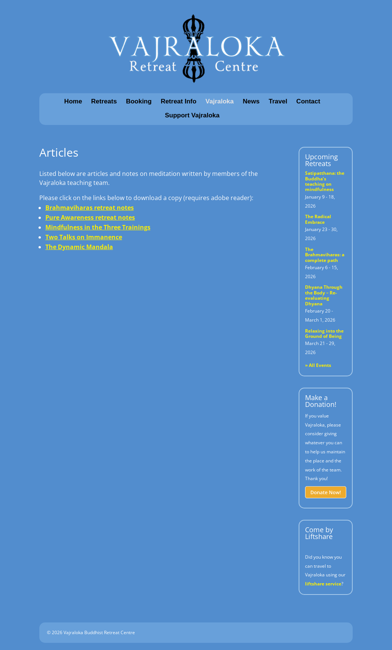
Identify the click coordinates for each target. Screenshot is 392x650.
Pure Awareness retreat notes (90, 217)
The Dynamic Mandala (79, 247)
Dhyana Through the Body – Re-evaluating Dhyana (323, 295)
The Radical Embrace (318, 219)
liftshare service (323, 584)
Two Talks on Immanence (83, 237)
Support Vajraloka (192, 115)
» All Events (318, 365)
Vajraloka (220, 101)
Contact (308, 101)
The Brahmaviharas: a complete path (324, 254)
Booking (139, 101)
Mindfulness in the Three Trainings (97, 227)
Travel (278, 101)
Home (73, 101)
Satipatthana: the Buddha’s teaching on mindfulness (324, 181)
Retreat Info (178, 101)
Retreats (104, 101)
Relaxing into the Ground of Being (324, 333)
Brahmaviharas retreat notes (89, 207)
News (251, 101)
